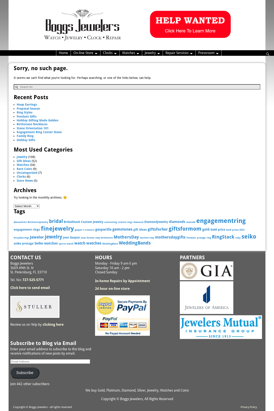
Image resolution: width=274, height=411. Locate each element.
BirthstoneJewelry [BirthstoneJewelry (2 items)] (38, 222)
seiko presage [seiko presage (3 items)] (24, 243)
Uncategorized (27, 172)
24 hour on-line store (112, 289)
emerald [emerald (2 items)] (190, 222)
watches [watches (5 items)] (93, 243)
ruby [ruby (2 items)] (238, 237)
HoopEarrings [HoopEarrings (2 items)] (21, 237)
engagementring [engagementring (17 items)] (221, 220)
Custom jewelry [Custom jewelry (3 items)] (92, 222)
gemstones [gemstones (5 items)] (122, 229)
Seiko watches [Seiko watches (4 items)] (46, 243)
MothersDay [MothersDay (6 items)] (126, 237)
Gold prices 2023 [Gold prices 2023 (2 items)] (235, 229)
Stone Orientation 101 (33, 128)
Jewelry (150, 53)
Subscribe (24, 373)
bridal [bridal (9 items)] (56, 221)
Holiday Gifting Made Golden (37, 120)
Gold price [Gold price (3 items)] (217, 229)
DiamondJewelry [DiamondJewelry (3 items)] (156, 222)
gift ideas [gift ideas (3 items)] (140, 229)
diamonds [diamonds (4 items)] (177, 222)
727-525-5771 (33, 280)
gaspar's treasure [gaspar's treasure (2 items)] (84, 229)
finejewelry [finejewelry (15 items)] (57, 228)
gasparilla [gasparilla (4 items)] (103, 229)
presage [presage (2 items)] (201, 237)
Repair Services (177, 53)
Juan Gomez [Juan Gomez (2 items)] (87, 237)
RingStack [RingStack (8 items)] (223, 237)
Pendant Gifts (27, 116)
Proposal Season (28, 108)
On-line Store (83, 53)
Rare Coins (24, 169)
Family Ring (25, 136)
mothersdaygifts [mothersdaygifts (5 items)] (170, 237)
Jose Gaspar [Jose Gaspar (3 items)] (71, 237)
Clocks (108, 53)
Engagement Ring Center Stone (39, 132)
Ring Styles (25, 112)
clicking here (53, 325)
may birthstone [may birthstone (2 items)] (104, 237)
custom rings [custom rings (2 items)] (125, 222)
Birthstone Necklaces (32, 124)
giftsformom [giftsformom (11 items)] (185, 229)
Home (63, 53)
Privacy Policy (249, 407)
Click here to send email (30, 288)
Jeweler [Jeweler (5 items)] (37, 237)
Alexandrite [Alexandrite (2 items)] (20, 222)
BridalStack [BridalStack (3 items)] (72, 222)
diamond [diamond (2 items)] (138, 222)
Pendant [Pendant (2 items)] (191, 237)
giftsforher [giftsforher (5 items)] (158, 229)
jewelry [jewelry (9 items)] (53, 237)
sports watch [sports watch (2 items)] (66, 243)
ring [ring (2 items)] (209, 237)
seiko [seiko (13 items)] (248, 236)
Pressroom (206, 53)
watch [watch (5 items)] (79, 243)
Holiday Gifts (26, 140)
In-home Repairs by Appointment (122, 281)
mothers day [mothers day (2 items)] (147, 237)
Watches (128, 53)
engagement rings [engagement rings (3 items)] (27, 229)
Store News (25, 180)
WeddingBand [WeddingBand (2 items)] (110, 243)
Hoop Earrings (27, 104)
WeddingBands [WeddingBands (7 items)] (135, 243)
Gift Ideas (24, 161)
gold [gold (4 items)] (206, 229)
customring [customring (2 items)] (110, 222)
